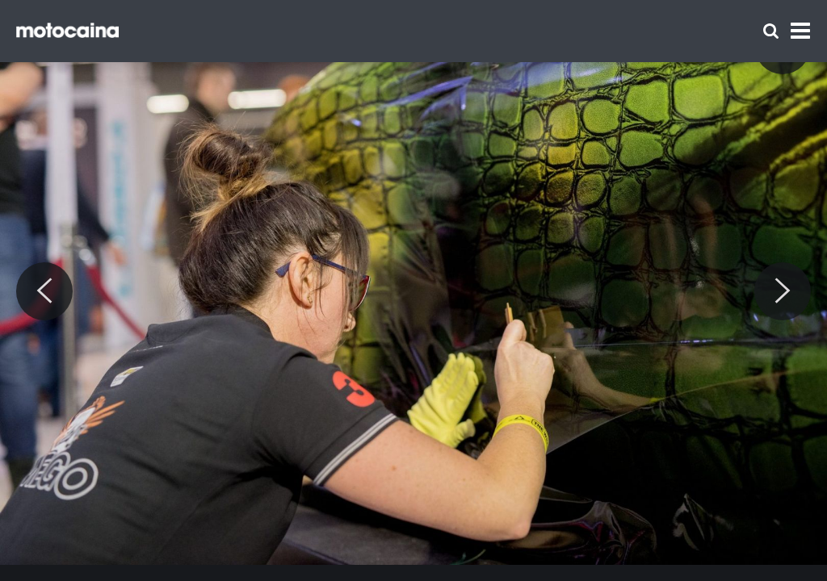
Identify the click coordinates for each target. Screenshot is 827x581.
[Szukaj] (771, 31)
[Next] (782, 291)
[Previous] (44, 291)
